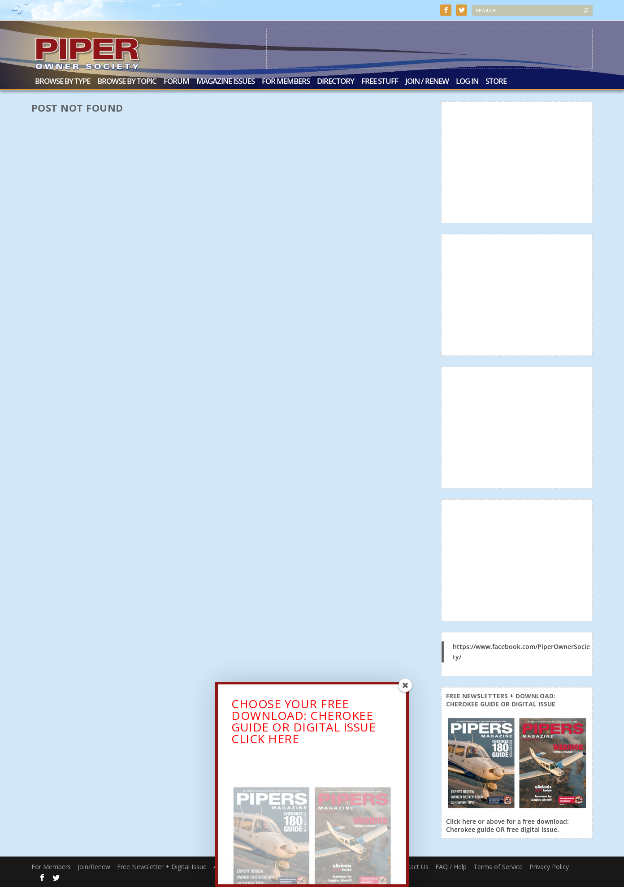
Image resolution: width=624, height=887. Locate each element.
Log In (467, 82)
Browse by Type (62, 82)
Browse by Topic (126, 82)
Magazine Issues (225, 82)
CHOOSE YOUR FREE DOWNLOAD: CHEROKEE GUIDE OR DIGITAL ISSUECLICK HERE (303, 723)
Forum (176, 82)
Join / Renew (427, 82)
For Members (286, 82)
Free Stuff (379, 82)
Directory (335, 82)
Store (496, 82)
